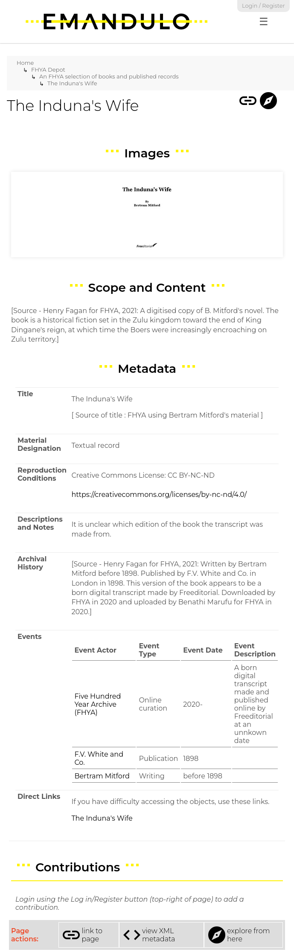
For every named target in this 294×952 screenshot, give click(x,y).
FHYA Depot (48, 69)
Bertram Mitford (102, 776)
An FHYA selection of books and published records (109, 76)
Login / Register (263, 6)
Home (25, 62)
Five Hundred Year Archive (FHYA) (97, 704)
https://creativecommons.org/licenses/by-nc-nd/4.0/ (159, 495)
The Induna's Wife (72, 83)
